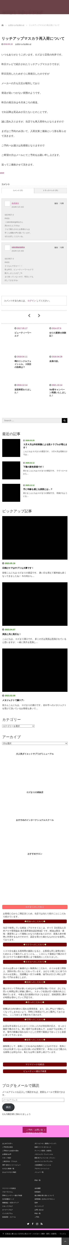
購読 (8, 1107)
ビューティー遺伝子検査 (34, 1071)
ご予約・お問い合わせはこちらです (34, 1131)
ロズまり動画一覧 (8, 1168)
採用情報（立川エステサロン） (45, 1199)
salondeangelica (18, 247)
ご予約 (37, 1217)
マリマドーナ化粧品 (9, 1188)
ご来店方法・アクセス (9, 1161)
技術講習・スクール (9, 1217)
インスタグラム (7, 1213)
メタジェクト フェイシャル (44, 1154)
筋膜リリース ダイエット (43, 1147)
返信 (56, 203)
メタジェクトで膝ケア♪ (13, 700)
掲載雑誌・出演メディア (10, 1202)
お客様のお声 (6, 1154)
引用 (62, 203)
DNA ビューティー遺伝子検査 (12, 1195)
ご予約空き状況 (7, 1147)
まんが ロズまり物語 (9, 1172)
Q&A (36, 1202)
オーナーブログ (7, 1210)
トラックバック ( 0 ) (50, 190)
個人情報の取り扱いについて (44, 1195)
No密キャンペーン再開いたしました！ (57, 392)
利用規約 (38, 1192)
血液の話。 (54, 361)
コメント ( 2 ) (18, 190)
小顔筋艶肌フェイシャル (43, 1165)
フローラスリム (7, 1192)
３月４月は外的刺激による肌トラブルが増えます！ (45, 446)
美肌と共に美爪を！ (11, 634)
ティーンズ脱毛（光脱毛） (44, 1150)
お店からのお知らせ (23, 44)
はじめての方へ (7, 1143)
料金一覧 (38, 1180)
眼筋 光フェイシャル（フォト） (45, 1158)
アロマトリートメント (42, 1168)
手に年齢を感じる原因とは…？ (38, 489)
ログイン (32, 300)
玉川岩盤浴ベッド (8, 1199)
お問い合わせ (39, 1210)
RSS (41, 1223)
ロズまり (15, 203)
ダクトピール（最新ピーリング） (46, 1143)
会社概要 (38, 1188)
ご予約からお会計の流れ (10, 1150)
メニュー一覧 (39, 1172)
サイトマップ (39, 1206)
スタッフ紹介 (6, 1158)
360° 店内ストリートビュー (11, 1165)
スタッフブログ (7, 1206)
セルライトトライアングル (44, 1161)
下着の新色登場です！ (33, 467)
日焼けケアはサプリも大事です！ (18, 568)
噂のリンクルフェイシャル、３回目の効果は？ (23, 364)
